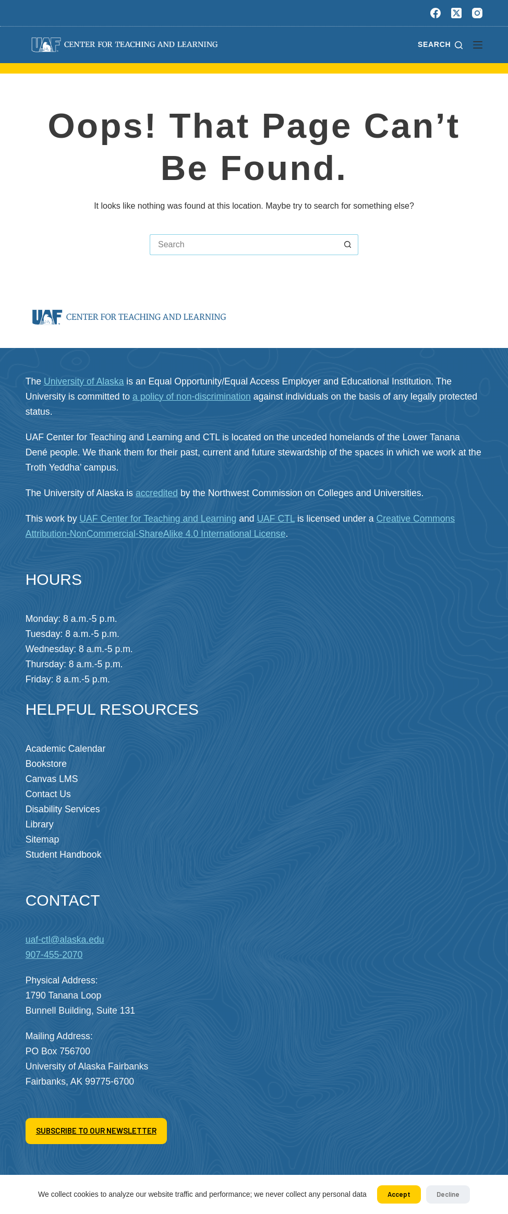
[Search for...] (243, 244)
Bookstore (46, 764)
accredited (157, 493)
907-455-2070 (54, 954)
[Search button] (347, 244)
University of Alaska (84, 381)
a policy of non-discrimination (191, 396)
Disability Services (63, 809)
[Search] (440, 45)
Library (40, 824)
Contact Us (48, 794)
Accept (399, 1194)
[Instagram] (477, 13)
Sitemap (42, 839)
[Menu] (477, 45)
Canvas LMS (52, 779)
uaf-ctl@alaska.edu (65, 939)
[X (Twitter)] (456, 13)
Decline (448, 1194)
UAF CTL (276, 518)
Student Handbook (64, 854)
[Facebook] (435, 13)
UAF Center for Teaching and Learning (157, 518)
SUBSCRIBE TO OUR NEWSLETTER (96, 1130)
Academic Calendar (66, 748)
